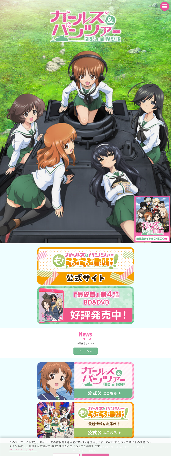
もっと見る (85, 350)
